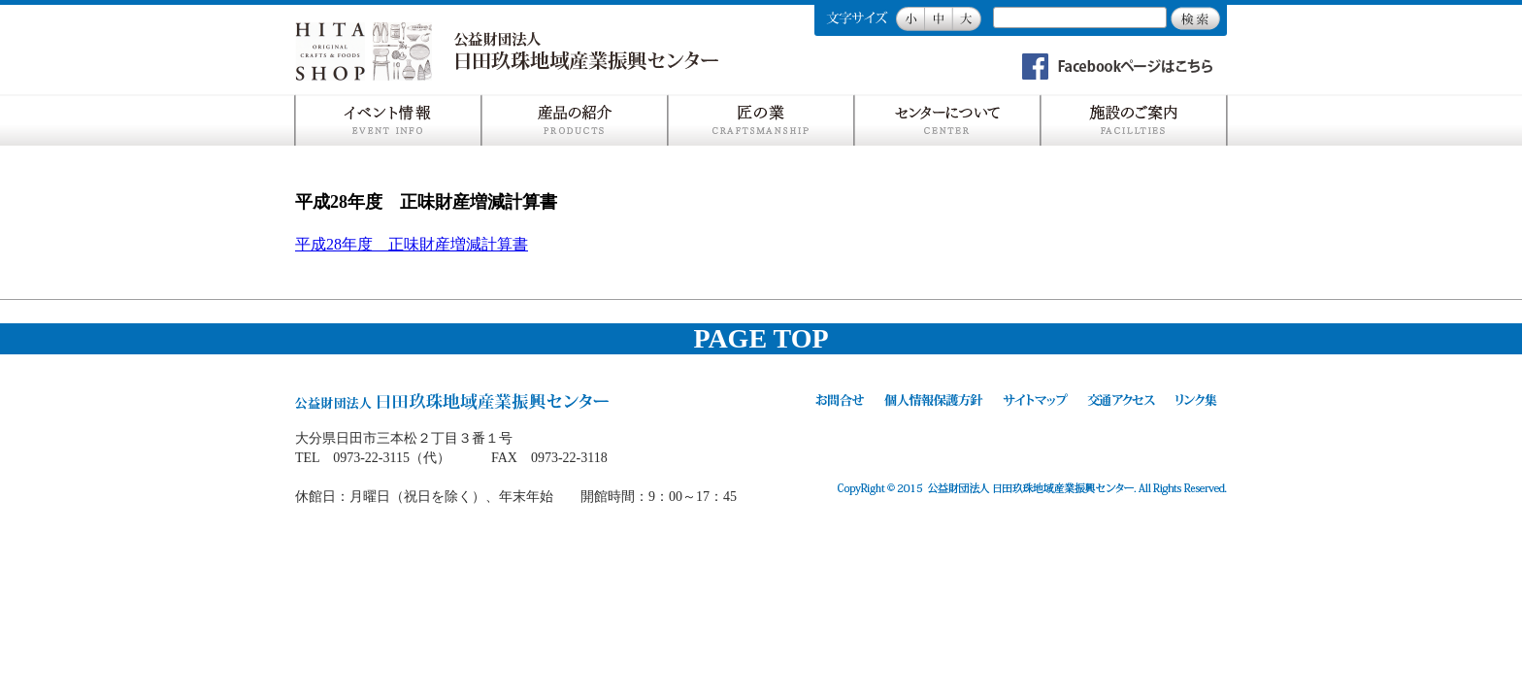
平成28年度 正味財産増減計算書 (411, 244)
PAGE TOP (760, 338)
